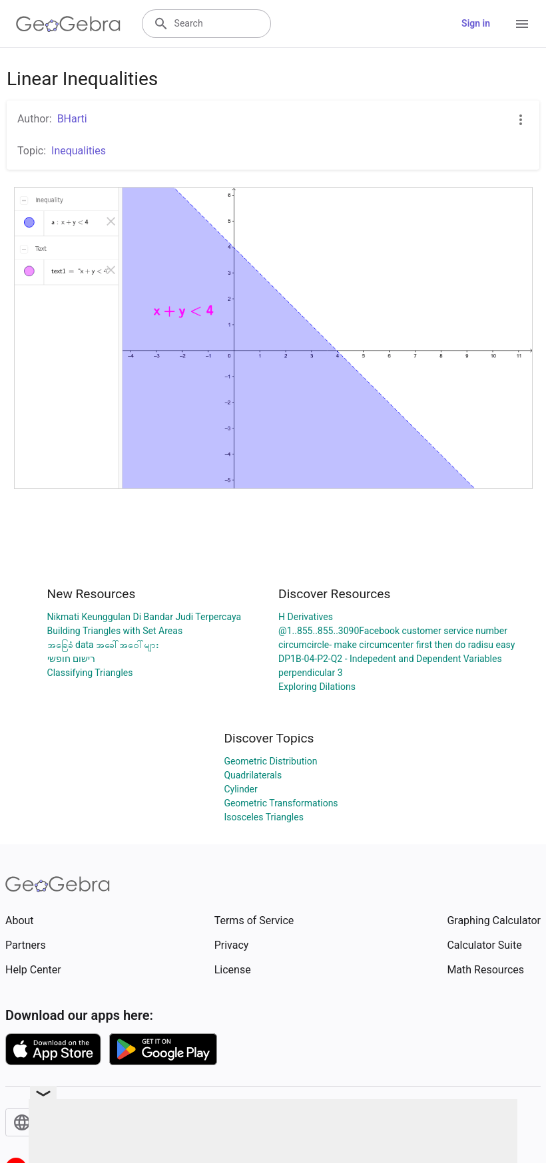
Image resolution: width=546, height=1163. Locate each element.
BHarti (72, 118)
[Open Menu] (522, 24)
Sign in (475, 23)
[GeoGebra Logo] (68, 24)
